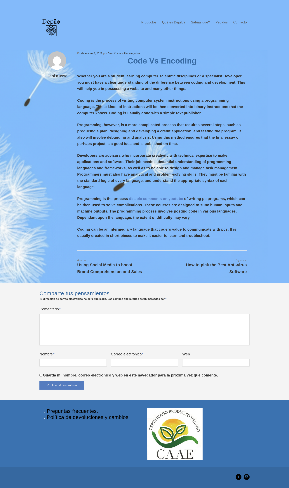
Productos (148, 22)
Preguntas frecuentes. (72, 411)
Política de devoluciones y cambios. (88, 417)
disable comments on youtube (156, 199)
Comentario (50, 309)
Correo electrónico (127, 354)
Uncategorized (132, 53)
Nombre (47, 354)
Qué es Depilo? (173, 22)
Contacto (240, 22)
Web (186, 354)
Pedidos (221, 22)
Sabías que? (200, 22)
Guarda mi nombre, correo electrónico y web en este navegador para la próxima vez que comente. (130, 375)
